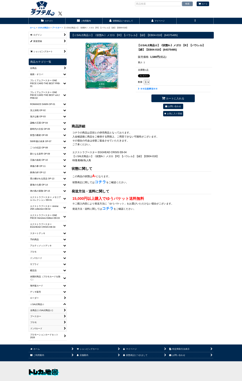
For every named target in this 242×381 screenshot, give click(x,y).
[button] (195, 21)
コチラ (100, 182)
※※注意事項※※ (148, 89)
